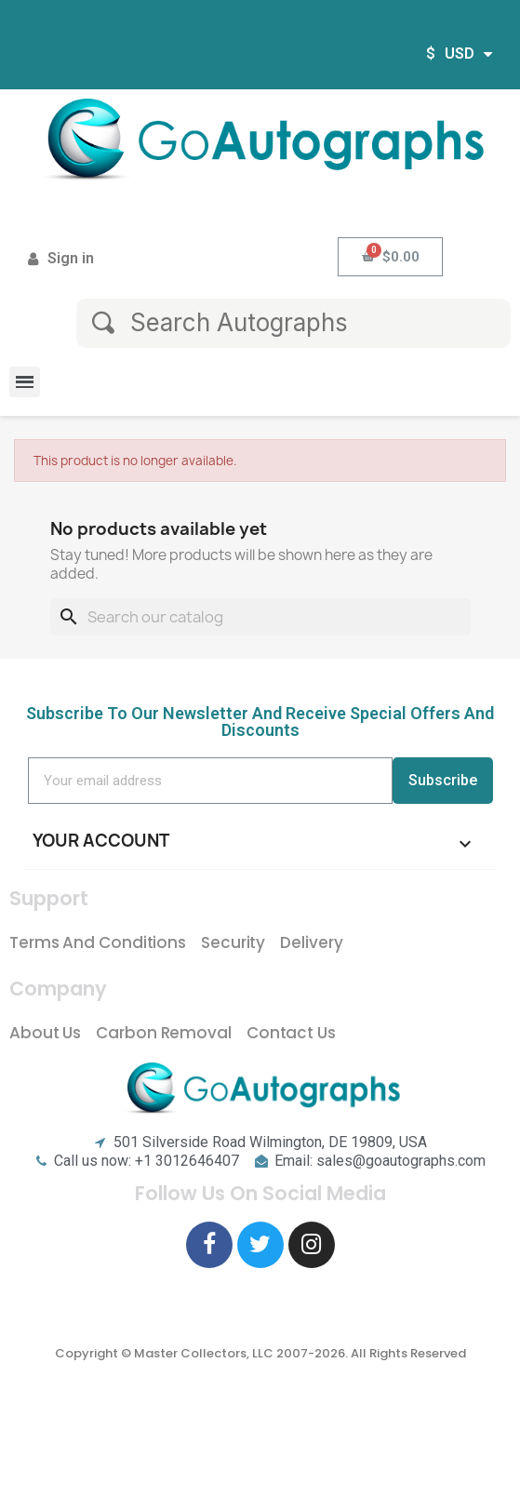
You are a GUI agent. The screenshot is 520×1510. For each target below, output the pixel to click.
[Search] (260, 616)
